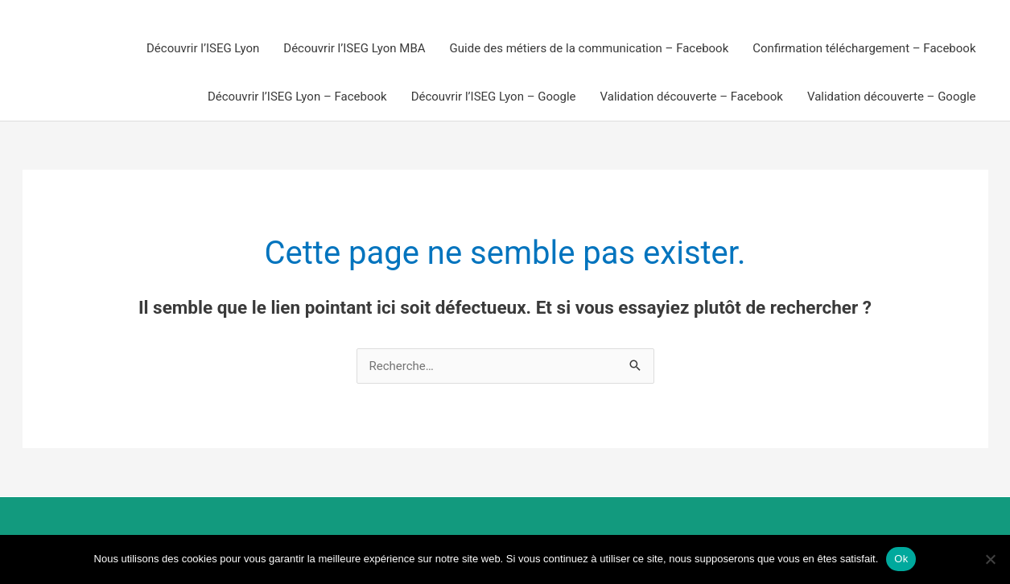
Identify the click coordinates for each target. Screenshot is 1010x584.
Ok (901, 559)
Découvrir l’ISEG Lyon (202, 48)
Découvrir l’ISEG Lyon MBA (354, 48)
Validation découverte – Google (891, 96)
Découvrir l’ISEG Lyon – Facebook (297, 96)
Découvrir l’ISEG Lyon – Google (493, 96)
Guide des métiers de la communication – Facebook (589, 48)
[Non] (990, 559)
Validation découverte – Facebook (691, 96)
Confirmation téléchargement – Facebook (863, 48)
